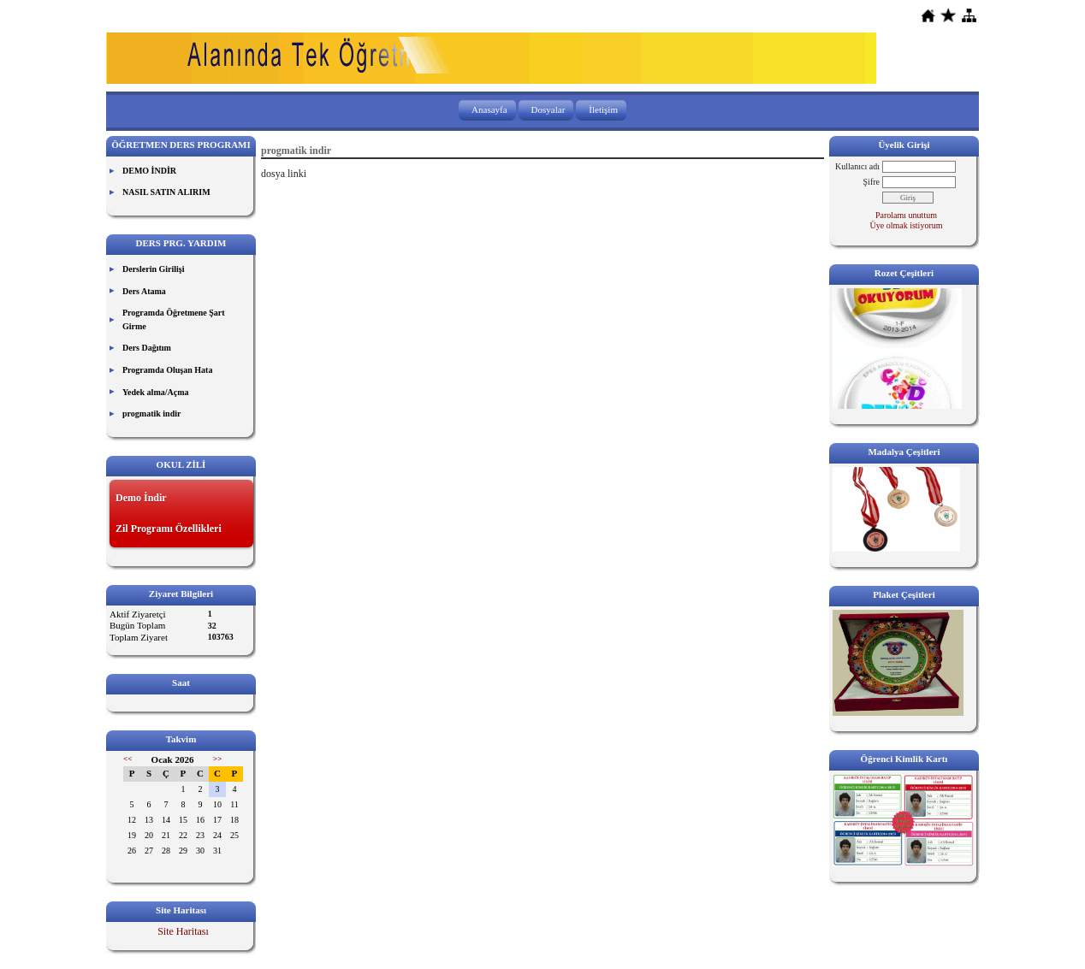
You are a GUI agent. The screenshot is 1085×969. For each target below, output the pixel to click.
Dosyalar (548, 109)
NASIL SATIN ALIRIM (166, 192)
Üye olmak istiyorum (906, 225)
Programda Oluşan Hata (167, 370)
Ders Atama (144, 291)
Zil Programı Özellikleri (169, 529)
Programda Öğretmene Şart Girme (173, 319)
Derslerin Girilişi (153, 269)
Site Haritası (183, 931)
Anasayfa (489, 109)
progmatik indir (151, 413)
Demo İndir (141, 498)
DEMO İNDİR (149, 170)
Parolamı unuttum (906, 215)
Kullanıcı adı (857, 166)
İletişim (603, 109)
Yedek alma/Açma (155, 392)
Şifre (871, 181)
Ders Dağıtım (146, 347)
